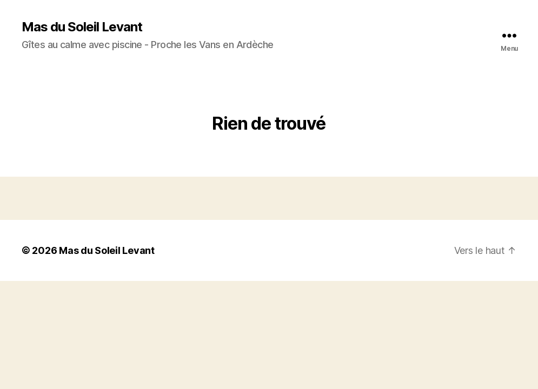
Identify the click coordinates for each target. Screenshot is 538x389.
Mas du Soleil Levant (82, 27)
